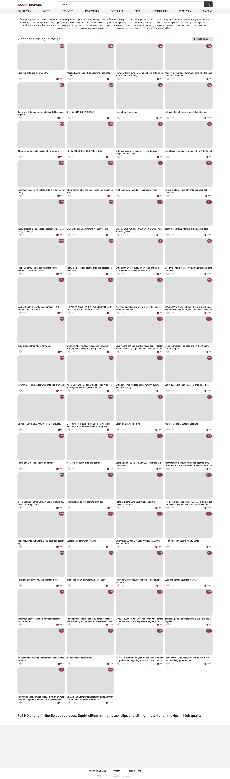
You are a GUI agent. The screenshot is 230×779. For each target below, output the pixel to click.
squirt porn (24, 11)
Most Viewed (92, 11)
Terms (116, 771)
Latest (46, 11)
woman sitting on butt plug (67, 28)
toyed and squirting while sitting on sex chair (111, 22)
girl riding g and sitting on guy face (73, 25)
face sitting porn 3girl (122, 25)
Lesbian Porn (159, 11)
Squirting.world (112, 776)
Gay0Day (207, 11)
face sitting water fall (143, 22)
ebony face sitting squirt (114, 19)
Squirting (30, 4)
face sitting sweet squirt (100, 25)
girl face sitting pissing (88, 19)
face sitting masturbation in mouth (38, 25)
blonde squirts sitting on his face (170, 25)
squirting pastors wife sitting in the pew (95, 28)
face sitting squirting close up (194, 22)
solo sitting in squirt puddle (61, 19)
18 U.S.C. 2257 (134, 771)
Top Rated (67, 11)
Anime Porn (185, 11)
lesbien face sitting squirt (167, 22)
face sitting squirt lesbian (169, 19)
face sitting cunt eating (43, 22)
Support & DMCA (97, 771)
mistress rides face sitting (157, 28)
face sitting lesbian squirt (142, 19)
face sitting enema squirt (33, 19)
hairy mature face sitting (144, 25)
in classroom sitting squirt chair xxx (127, 28)
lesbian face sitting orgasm (197, 25)
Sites (137, 11)
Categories (117, 11)
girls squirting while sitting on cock (72, 22)
